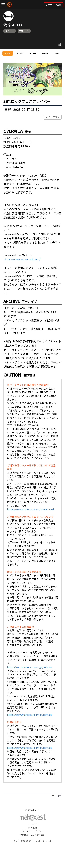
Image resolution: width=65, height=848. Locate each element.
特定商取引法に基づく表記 (32, 834)
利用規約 (32, 827)
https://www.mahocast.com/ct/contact (29, 714)
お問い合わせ (32, 810)
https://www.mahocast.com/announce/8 (30, 509)
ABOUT (32, 53)
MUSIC (20, 53)
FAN (57, 53)
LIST (56, 796)
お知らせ (32, 824)
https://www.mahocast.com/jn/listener (29, 667)
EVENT (45, 53)
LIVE (7, 53)
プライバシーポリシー (32, 831)
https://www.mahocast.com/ (21, 259)
